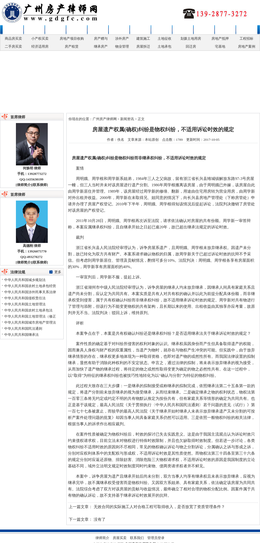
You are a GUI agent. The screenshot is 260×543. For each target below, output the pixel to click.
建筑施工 (143, 38)
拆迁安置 (161, 30)
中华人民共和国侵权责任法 (25, 298)
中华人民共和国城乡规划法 (25, 280)
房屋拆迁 (143, 46)
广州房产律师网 (105, 119)
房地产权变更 (119, 30)
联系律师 (246, 30)
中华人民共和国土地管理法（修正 (30, 316)
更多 (57, 272)
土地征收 (164, 38)
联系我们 (137, 538)
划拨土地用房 (190, 38)
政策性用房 (98, 30)
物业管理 (122, 46)
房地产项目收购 (72, 38)
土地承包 (164, 46)
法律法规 (225, 30)
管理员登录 (155, 538)
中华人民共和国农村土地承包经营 (30, 286)
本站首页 (13, 30)
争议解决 (204, 30)
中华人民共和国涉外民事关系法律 (30, 292)
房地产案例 (246, 46)
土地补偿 (183, 30)
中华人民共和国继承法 (21, 335)
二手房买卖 (13, 46)
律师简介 (24, 185)
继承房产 (101, 46)
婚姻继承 (77, 30)
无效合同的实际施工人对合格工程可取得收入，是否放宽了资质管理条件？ (159, 507)
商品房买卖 (13, 38)
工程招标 (246, 38)
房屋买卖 (55, 30)
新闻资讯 (34, 30)
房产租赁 (72, 46)
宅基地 (220, 46)
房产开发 (140, 30)
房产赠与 (101, 38)
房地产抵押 (220, 38)
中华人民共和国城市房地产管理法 (30, 322)
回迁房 (191, 46)
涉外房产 (122, 38)
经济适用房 (40, 46)
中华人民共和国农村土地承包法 (28, 310)
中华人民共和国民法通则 (23, 329)
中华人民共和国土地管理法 (25, 304)
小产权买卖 (40, 38)
